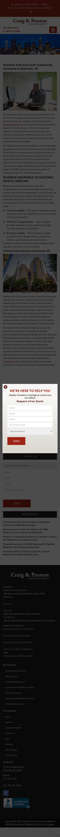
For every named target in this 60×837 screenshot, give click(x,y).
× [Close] (5, 387)
